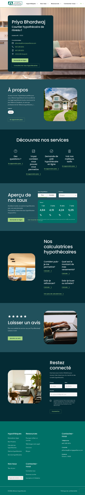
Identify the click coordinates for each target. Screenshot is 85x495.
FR (82, 4)
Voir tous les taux (34, 220)
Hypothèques (32, 4)
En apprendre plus (16, 120)
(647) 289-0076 (19, 47)
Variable (51, 195)
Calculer (48, 271)
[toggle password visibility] (21, 478)
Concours (29, 448)
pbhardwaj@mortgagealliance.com (25, 43)
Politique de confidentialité (69, 491)
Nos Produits (12, 442)
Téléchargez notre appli (33, 444)
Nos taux (44, 4)
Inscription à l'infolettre (33, 478)
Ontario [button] (62, 195)
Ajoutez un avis (15, 338)
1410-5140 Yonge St (21, 54)
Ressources (56, 4)
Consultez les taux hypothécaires (25, 65)
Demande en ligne (20, 60)
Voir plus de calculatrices (54, 294)
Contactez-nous (71, 4)
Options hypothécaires (15, 451)
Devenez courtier (31, 475)
